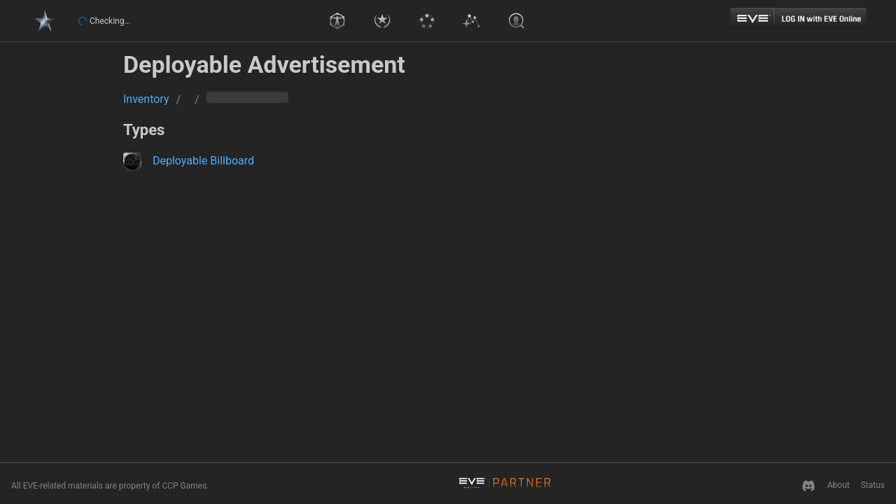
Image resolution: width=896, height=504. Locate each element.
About (838, 485)
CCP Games (184, 486)
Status (873, 485)
